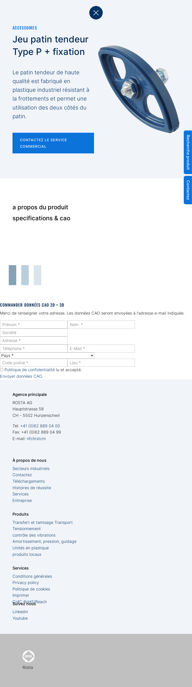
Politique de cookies (31, 588)
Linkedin (20, 611)
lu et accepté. (43, 369)
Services (20, 493)
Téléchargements (28, 481)
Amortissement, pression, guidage (44, 541)
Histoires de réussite (31, 487)
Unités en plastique (30, 547)
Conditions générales (32, 576)
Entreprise (22, 500)
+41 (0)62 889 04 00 (40, 425)
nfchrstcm (36, 438)
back (96, 12)
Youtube (20, 618)
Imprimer (20, 595)
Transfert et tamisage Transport (42, 522)
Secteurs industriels (31, 468)
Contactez (22, 474)
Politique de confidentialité (29, 369)
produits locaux (26, 554)
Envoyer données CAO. (21, 376)
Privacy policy (25, 582)
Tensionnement (26, 528)
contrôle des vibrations (34, 535)
